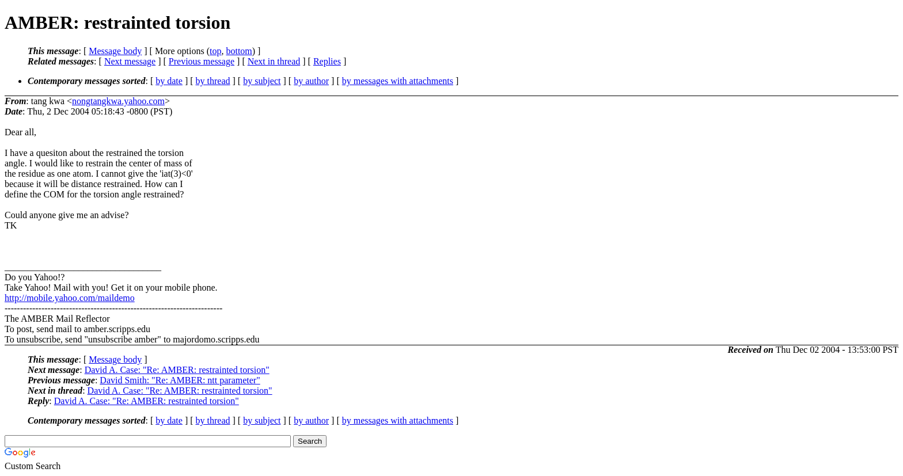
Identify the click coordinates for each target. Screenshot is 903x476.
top (215, 51)
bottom (239, 51)
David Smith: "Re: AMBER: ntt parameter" (180, 380)
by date (169, 81)
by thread (213, 81)
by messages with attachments (397, 81)
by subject (261, 81)
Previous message (201, 61)
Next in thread (274, 61)
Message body (115, 51)
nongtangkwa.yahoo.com (118, 101)
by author (311, 81)
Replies (327, 61)
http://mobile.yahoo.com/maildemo (70, 298)
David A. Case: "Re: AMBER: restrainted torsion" (177, 370)
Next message (129, 61)
